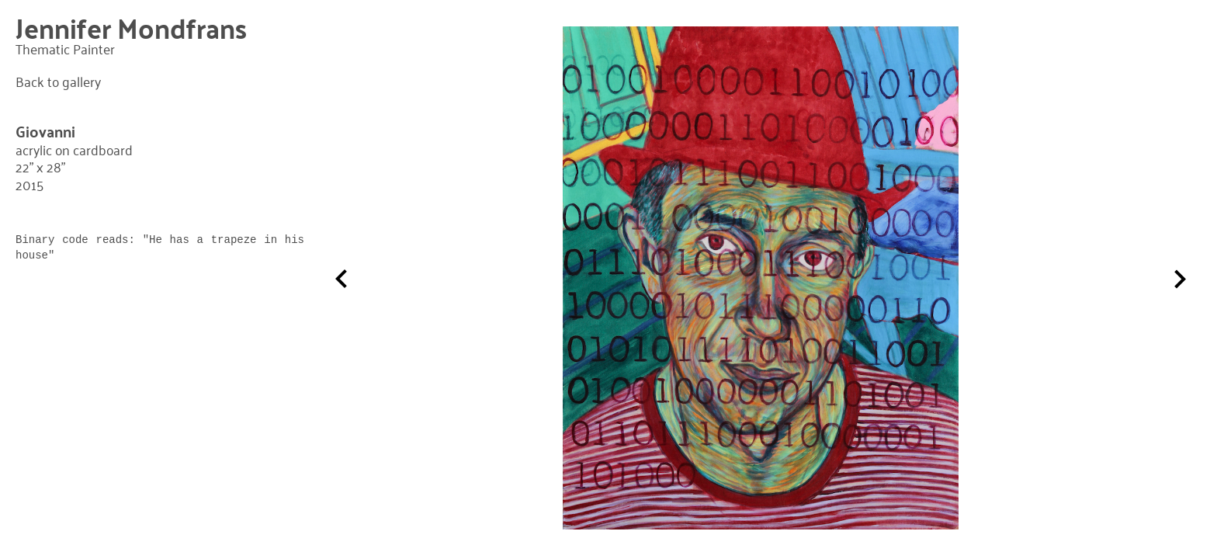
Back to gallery (58, 81)
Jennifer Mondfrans (131, 27)
